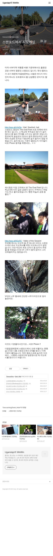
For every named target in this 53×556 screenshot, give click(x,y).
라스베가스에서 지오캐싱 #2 (15, 448)
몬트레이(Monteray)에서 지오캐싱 (17, 445)
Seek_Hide (18, 438)
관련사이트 (5, 543)
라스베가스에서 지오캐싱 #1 (15, 450)
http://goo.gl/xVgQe (13, 189)
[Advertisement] (26, 94)
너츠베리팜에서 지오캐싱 (14, 442)
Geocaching (10, 438)
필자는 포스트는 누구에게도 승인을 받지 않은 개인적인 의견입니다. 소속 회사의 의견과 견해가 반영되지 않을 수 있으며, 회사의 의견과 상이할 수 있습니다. (21, 520)
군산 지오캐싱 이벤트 (13, 453)
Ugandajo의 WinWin (10, 3)
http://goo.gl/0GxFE (13, 302)
